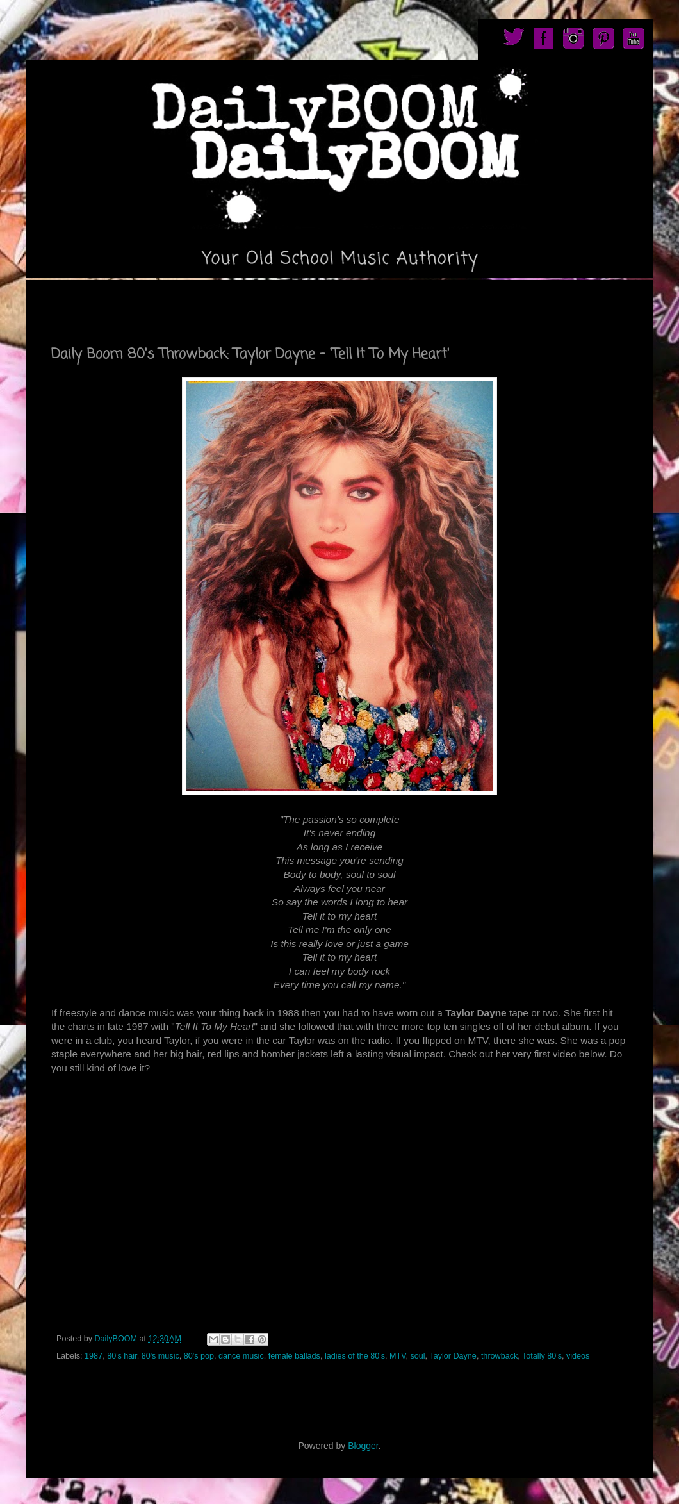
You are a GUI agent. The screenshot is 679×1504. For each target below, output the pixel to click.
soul (417, 1355)
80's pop (199, 1355)
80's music (160, 1355)
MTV (397, 1355)
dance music (241, 1355)
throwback (499, 1355)
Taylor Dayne (453, 1355)
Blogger (363, 1446)
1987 (93, 1355)
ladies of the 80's (355, 1355)
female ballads (294, 1355)
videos (577, 1355)
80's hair (122, 1355)
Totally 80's (542, 1355)
